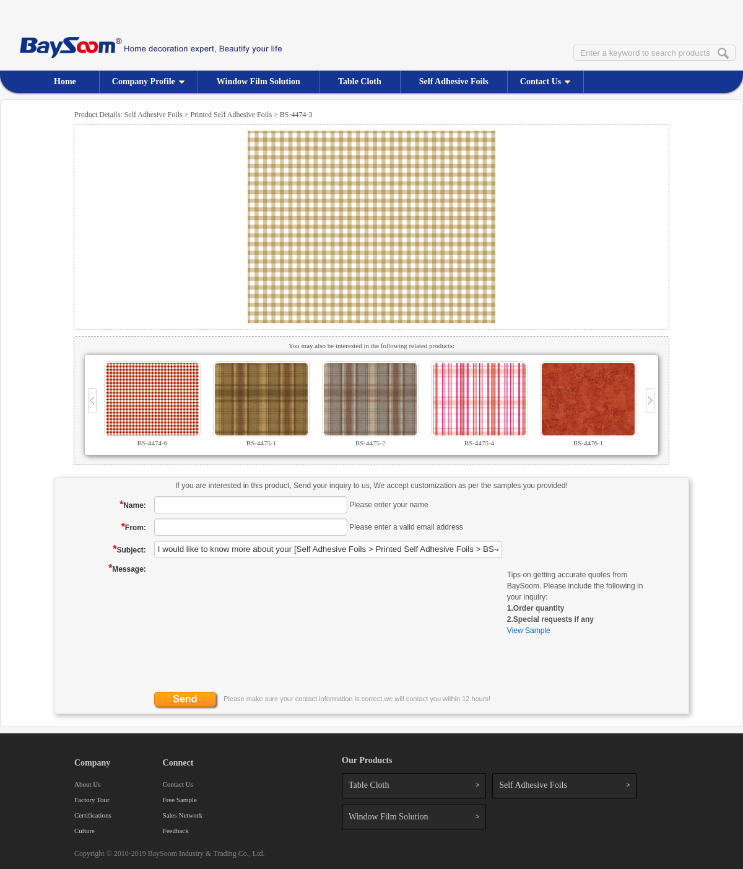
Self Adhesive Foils (454, 81)
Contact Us (545, 81)
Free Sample (180, 799)
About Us (87, 784)
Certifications (92, 815)
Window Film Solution (258, 81)
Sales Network (182, 815)
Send (185, 699)
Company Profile (148, 81)
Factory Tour (92, 799)
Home (65, 81)
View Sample (528, 630)
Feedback (176, 830)
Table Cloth (359, 81)
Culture (84, 830)
